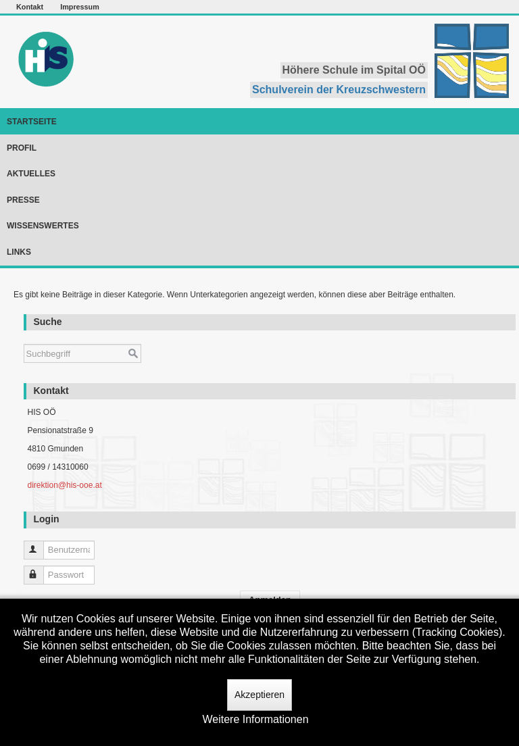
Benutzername (40, 544)
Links (19, 252)
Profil (21, 148)
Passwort (40, 569)
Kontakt (29, 7)
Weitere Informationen (255, 719)
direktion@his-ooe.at (64, 485)
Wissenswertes (43, 225)
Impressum (79, 7)
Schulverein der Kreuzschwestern (339, 89)
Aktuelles (31, 173)
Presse (23, 200)
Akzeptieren (259, 694)
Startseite (32, 121)
